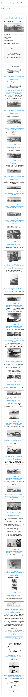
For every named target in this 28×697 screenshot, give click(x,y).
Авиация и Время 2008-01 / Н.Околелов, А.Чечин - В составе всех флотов (14, 162)
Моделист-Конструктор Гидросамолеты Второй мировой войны (14, 657)
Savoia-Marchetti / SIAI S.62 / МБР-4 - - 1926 (14, 633)
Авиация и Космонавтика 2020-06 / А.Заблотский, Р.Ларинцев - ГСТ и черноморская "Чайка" (14, 611)
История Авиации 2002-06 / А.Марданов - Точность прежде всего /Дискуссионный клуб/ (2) (14, 514)
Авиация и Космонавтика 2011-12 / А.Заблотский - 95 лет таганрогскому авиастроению (14, 496)
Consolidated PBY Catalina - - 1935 (14, 631)
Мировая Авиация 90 (14, 690)
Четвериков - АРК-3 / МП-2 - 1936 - (9, 17)
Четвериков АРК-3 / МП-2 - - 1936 (14, 639)
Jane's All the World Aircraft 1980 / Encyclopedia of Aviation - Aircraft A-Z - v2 (14, 440)
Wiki (16, 34)
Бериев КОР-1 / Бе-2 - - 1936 (14, 636)
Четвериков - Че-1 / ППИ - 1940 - (18, 17)
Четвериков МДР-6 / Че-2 (12, 21)
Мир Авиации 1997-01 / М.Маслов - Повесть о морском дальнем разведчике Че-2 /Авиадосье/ (14, 92)
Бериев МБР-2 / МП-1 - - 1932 (14, 637)
